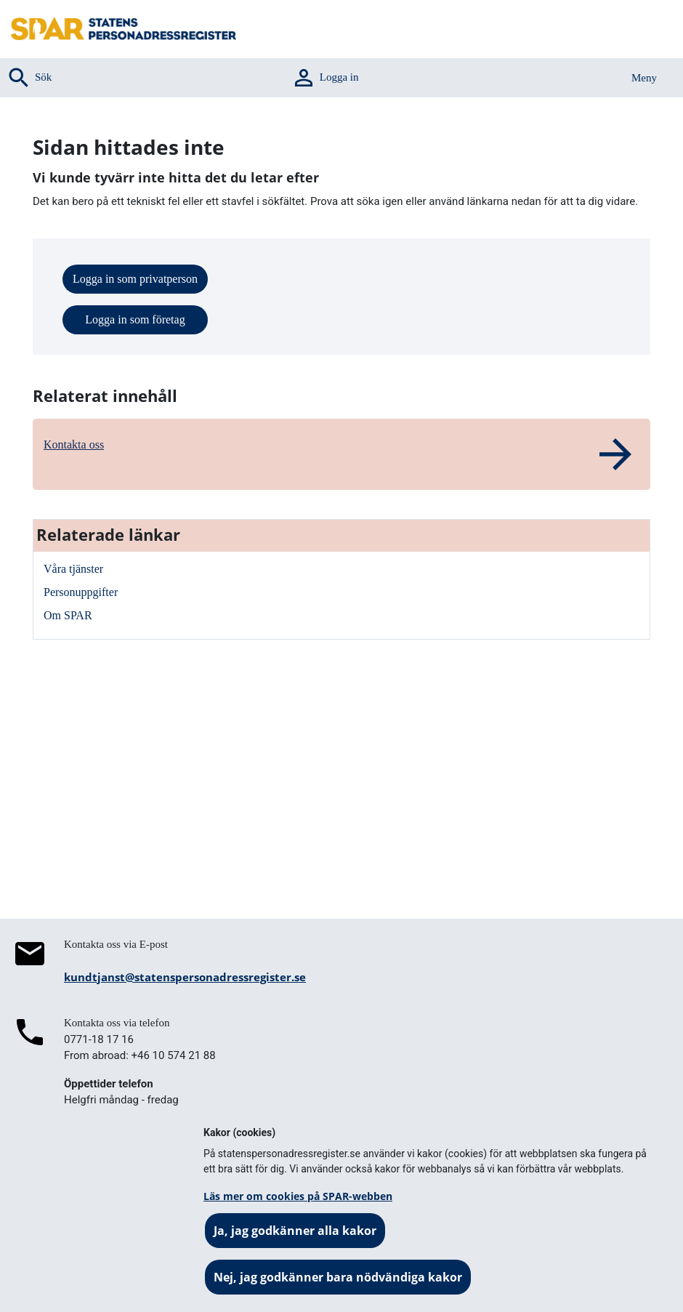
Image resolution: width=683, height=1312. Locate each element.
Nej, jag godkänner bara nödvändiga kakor (338, 1277)
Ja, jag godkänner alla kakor (295, 1231)
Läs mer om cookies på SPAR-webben (297, 1196)
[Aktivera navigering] (631, 78)
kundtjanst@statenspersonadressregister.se (185, 977)
